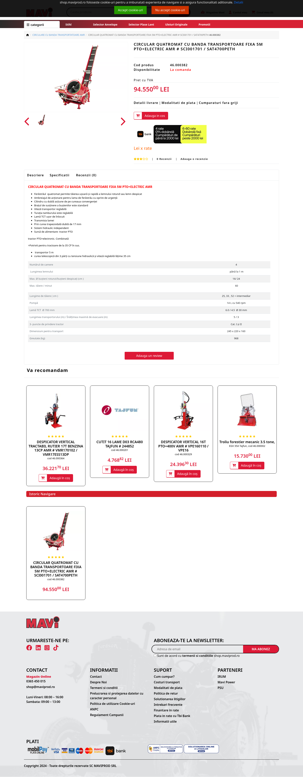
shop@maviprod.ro (40, 687)
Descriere (35, 175)
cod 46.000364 (55, 458)
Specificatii (59, 175)
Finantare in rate (166, 710)
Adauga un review (149, 356)
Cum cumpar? (164, 677)
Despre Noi (98, 682)
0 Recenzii (165, 159)
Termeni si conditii (104, 688)
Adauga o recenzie (194, 159)
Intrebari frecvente (168, 705)
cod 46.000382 (55, 579)
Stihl (68, 24)
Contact (96, 677)
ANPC (94, 710)
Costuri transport (167, 682)
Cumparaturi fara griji (218, 103)
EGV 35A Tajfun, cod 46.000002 (247, 446)
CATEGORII (35, 25)
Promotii (204, 24)
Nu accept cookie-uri (170, 10)
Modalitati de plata (179, 103)
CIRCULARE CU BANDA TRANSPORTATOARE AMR (58, 35)
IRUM (222, 677)
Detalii (238, 2)
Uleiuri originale (176, 24)
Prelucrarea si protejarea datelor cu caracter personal (116, 696)
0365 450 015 (36, 681)
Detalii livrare (146, 103)
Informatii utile (165, 722)
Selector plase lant (141, 24)
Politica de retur (166, 694)
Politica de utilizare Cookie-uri (112, 704)
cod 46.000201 (119, 450)
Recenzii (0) (86, 175)
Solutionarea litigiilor (170, 699)
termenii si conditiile (197, 656)
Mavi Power (226, 682)
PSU (221, 688)
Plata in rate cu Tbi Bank (172, 716)
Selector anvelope (105, 24)
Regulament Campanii (106, 715)
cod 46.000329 (183, 454)
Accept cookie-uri (130, 10)
